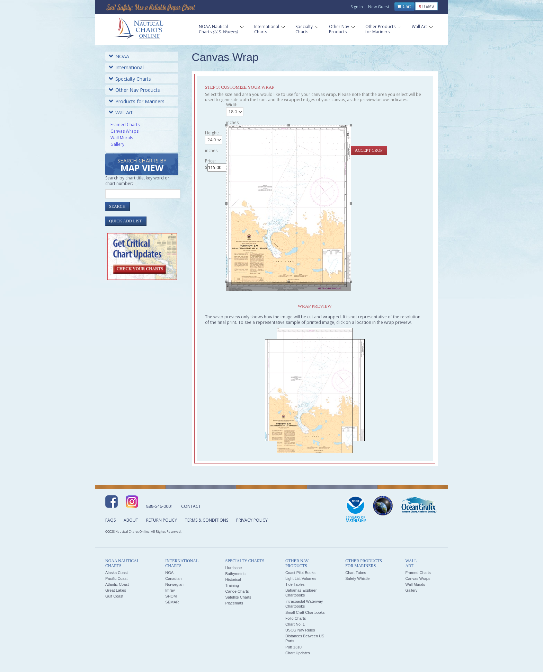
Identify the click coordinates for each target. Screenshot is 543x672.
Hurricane (233, 568)
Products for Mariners (136, 101)
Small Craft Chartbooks (305, 612)
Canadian (173, 578)
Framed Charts (125, 124)
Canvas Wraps (124, 131)
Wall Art (121, 112)
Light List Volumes (300, 578)
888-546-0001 (159, 506)
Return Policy (161, 520)
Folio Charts (295, 618)
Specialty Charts (130, 79)
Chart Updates (297, 653)
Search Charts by (142, 165)
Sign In (356, 7)
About (131, 520)
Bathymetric (235, 574)
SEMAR (172, 602)
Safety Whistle (357, 578)
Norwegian (174, 584)
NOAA (119, 56)
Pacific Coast (116, 578)
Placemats (234, 603)
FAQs (110, 520)
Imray (170, 590)
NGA (169, 573)
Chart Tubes (355, 573)
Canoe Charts (237, 591)
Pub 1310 (293, 647)
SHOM (171, 596)
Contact (191, 506)
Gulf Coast (114, 596)
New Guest (378, 7)
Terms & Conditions (206, 520)
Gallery (117, 144)
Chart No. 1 (295, 624)
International (126, 67)
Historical (233, 579)
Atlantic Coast (117, 584)
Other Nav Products (134, 90)
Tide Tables (295, 584)
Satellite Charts (238, 597)
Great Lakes (115, 590)
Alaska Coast (116, 573)
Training (232, 585)
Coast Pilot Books (300, 573)
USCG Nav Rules (300, 630)
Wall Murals (121, 138)
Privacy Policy (252, 520)
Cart (404, 6)
